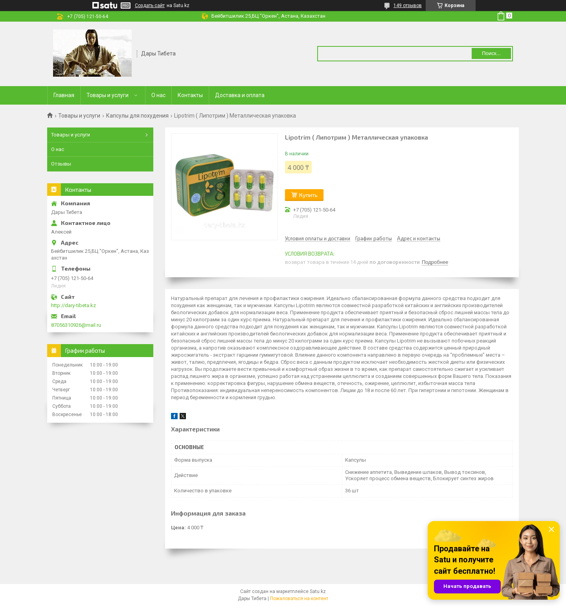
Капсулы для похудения (137, 115)
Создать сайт (150, 5)
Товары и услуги (107, 95)
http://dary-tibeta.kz (73, 305)
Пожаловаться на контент (299, 598)
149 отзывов (407, 5)
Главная (63, 95)
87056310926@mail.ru (76, 325)
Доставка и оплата (240, 95)
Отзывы (61, 164)
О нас (158, 95)
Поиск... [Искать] (491, 53)
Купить (308, 195)
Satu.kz (318, 591)
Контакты (190, 95)
